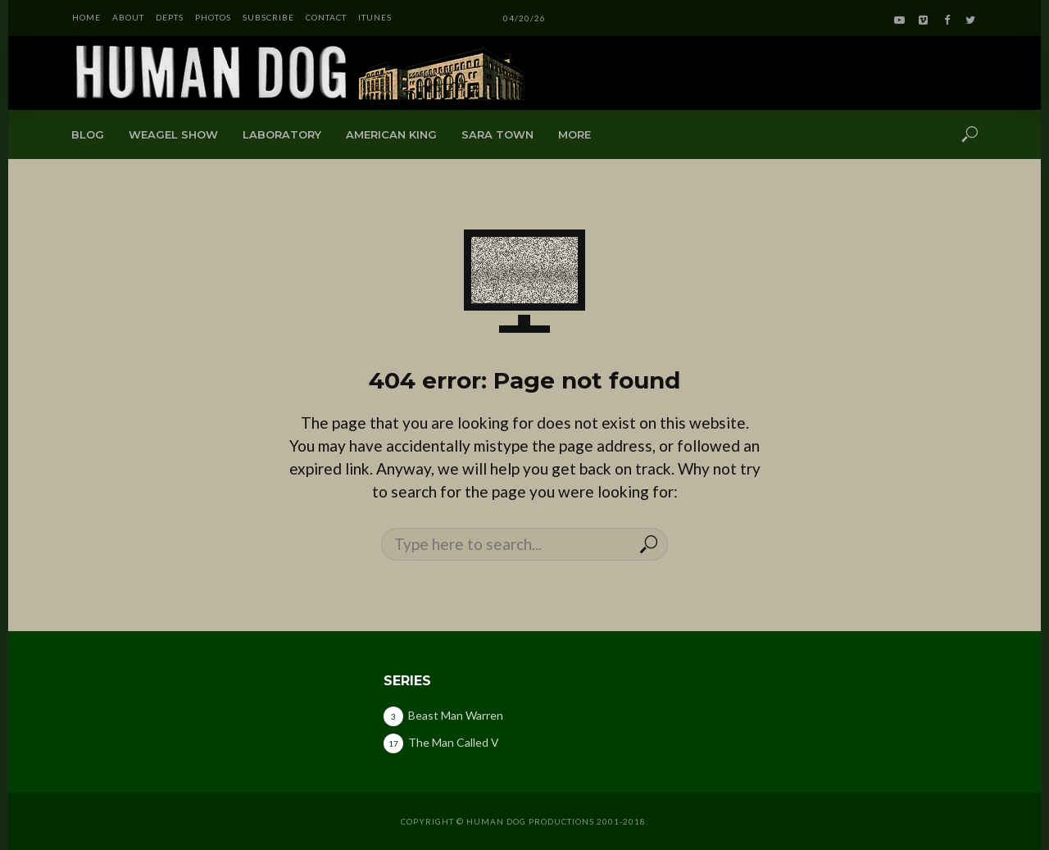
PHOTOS (213, 17)
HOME (86, 17)
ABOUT (128, 17)
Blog (87, 134)
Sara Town (497, 134)
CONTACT (326, 17)
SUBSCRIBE (268, 17)
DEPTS (170, 17)
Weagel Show (173, 134)
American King (391, 134)
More (574, 134)
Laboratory (282, 134)
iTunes (375, 17)
